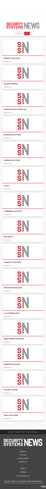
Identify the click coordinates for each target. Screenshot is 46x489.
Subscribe (19, 33)
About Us (23, 451)
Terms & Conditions (22, 481)
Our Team (23, 455)
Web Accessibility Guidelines (34, 481)
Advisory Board (23, 458)
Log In (27, 33)
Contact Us (23, 462)
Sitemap (14, 481)
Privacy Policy (7, 481)
